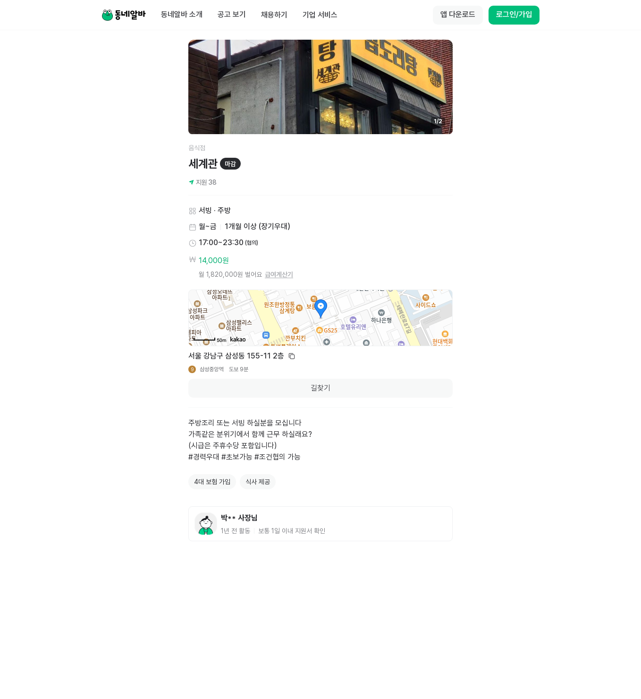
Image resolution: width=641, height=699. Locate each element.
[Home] (123, 15)
